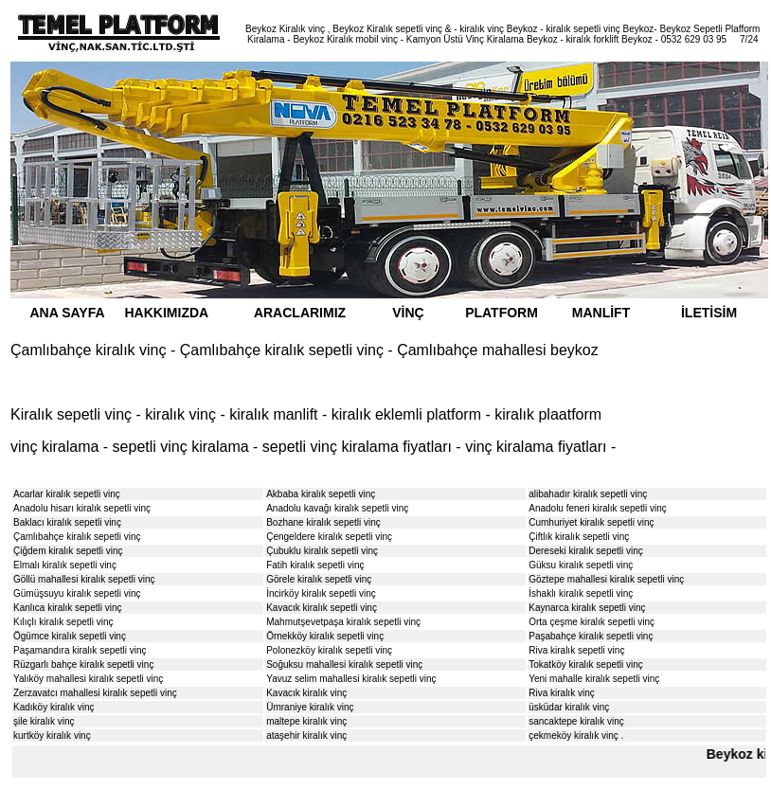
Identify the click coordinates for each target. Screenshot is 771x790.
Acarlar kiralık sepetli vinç (66, 494)
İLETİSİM (709, 312)
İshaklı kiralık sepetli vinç (581, 593)
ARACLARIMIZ (300, 312)
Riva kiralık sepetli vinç (576, 650)
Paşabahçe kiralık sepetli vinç (591, 636)
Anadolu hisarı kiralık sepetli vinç (82, 508)
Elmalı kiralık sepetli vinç (65, 565)
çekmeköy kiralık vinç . (576, 735)
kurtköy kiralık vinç (52, 735)
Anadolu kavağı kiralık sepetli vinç (337, 508)
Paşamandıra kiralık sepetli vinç (80, 650)
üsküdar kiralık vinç (569, 707)
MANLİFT (601, 312)
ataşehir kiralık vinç (306, 735)
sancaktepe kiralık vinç (576, 721)
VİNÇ (407, 312)
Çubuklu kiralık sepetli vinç (322, 551)
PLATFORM (501, 312)
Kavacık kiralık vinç (306, 693)
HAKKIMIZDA (167, 312)
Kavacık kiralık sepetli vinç (321, 607)
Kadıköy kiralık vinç (54, 707)
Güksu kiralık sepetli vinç (581, 565)
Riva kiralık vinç (561, 693)
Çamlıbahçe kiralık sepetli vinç (77, 536)
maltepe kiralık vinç (306, 721)
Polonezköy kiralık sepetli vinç (329, 650)
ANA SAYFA (66, 312)
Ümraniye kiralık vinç (309, 707)
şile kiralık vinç (43, 721)
